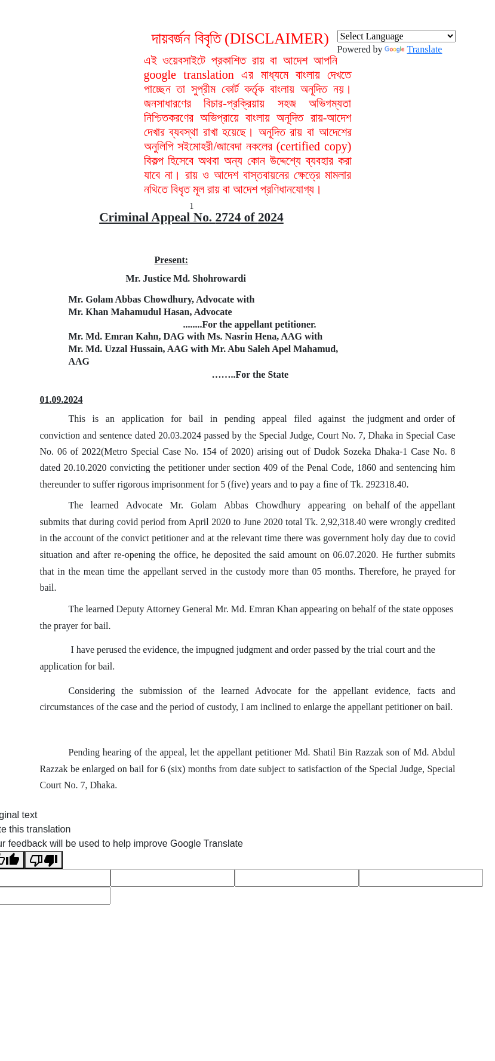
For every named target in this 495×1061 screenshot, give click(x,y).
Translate (413, 49)
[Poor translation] (43, 860)
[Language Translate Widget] (396, 36)
